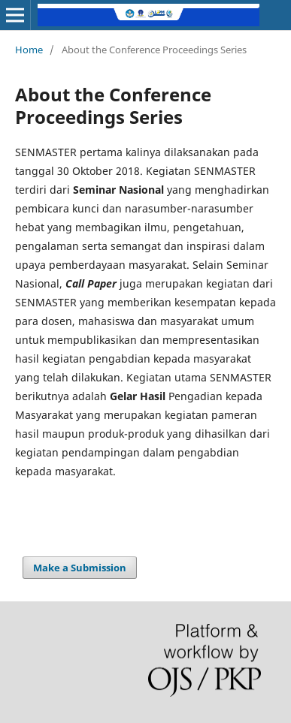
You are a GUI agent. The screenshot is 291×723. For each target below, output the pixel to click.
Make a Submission (79, 567)
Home (29, 49)
